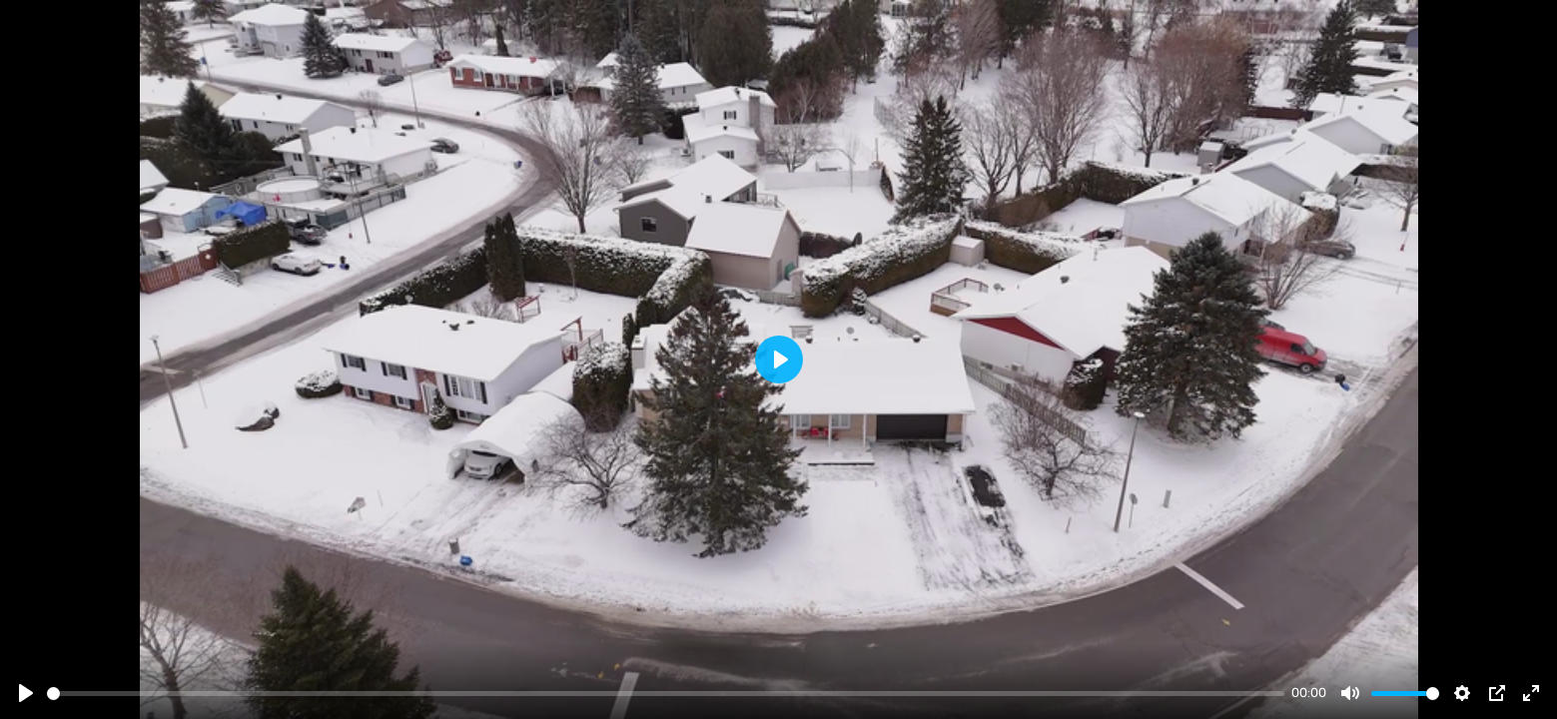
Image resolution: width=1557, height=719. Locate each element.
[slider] (665, 693)
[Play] (26, 693)
